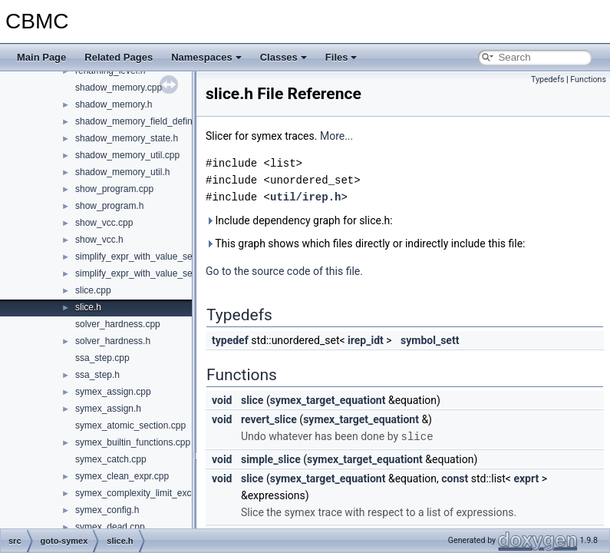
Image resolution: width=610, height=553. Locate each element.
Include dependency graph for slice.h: (299, 220)
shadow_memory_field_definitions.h (148, 121)
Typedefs (548, 79)
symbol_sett (430, 340)
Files (341, 57)
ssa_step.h (97, 374)
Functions (588, 79)
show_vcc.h (99, 239)
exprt (526, 478)
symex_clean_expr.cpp (122, 476)
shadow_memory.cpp (118, 87)
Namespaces (206, 57)
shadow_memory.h (114, 104)
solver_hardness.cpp (117, 324)
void (222, 400)
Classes (283, 57)
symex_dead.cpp (110, 527)
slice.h (88, 307)
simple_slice (271, 458)
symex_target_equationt (328, 400)
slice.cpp (93, 290)
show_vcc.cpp (104, 222)
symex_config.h (107, 510)
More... (336, 136)
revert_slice (269, 419)
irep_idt (366, 340)
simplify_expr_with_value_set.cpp (144, 256)
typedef (230, 340)
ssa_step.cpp (102, 358)
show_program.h (109, 205)
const (454, 478)
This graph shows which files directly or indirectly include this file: (366, 243)
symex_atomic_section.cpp (130, 425)
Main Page (41, 57)
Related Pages (118, 57)
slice (252, 400)
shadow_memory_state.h (126, 138)
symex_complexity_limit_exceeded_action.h (164, 493)
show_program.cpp (114, 189)
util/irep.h (305, 197)
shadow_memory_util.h (122, 172)
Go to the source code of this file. (284, 271)
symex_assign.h (108, 408)
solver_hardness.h (112, 341)
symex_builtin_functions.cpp (132, 442)
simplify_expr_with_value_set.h (139, 273)
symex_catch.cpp (111, 459)
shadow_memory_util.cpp (127, 155)
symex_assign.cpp (113, 391)
